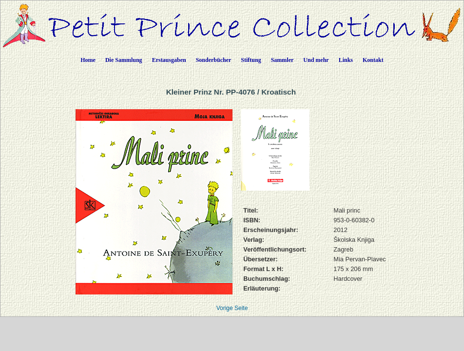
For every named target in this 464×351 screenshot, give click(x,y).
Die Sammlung (123, 60)
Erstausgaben (169, 60)
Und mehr (316, 60)
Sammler (282, 60)
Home (88, 60)
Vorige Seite (232, 308)
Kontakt (373, 60)
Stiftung (251, 60)
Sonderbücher (214, 60)
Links (346, 60)
